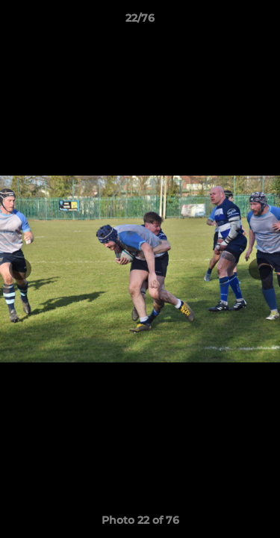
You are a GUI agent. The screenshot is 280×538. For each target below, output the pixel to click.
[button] (262, 21)
